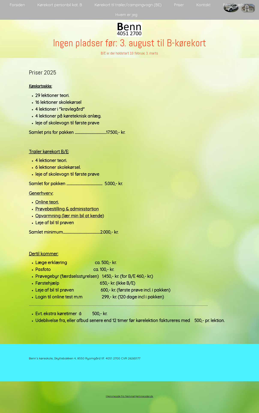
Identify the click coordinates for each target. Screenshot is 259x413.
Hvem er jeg (126, 14)
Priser (179, 4)
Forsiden (17, 4)
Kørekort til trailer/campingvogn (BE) (128, 4)
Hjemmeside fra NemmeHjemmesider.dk (129, 396)
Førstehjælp (233, 4)
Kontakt (203, 4)
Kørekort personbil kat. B (59, 4)
